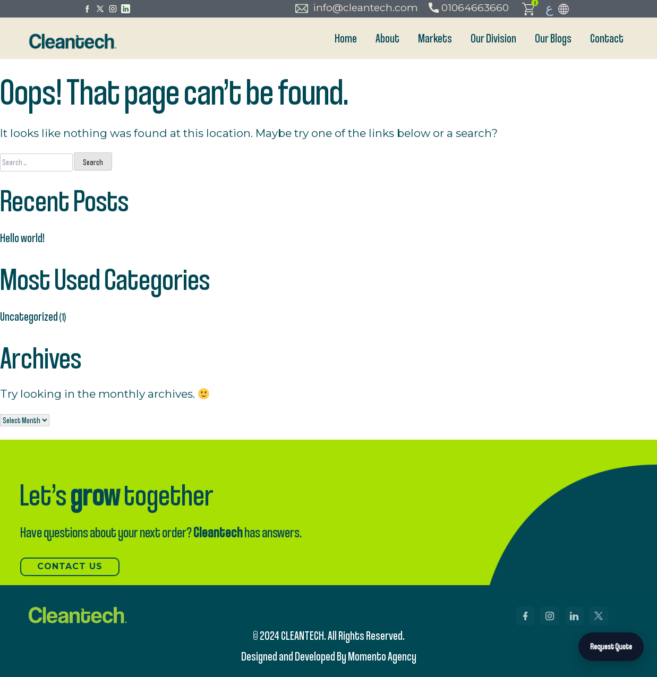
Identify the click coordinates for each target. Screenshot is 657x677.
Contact (607, 38)
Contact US (70, 566)
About (387, 38)
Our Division (493, 38)
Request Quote (611, 646)
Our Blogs (553, 38)
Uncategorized (29, 316)
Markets (435, 38)
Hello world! (22, 237)
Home (346, 38)
